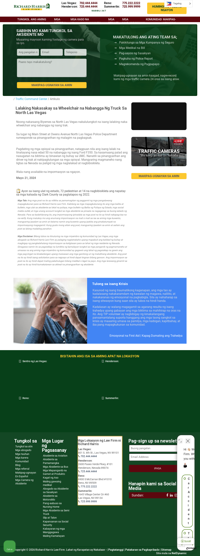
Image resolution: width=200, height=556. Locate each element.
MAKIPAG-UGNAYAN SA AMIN (159, 176)
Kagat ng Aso (50, 477)
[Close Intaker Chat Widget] (188, 438)
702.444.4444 (88, 3)
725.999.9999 (131, 6)
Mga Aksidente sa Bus (55, 466)
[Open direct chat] (180, 438)
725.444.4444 (88, 6)
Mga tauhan (22, 454)
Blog (17, 465)
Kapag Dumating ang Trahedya (162, 335)
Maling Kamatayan (54, 535)
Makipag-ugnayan (25, 472)
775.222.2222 (131, 3)
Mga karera (21, 457)
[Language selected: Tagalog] (178, 3)
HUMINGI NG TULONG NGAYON (167, 8)
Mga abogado (23, 450)
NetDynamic (179, 553)
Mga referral (22, 468)
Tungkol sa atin (24, 446)
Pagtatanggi (116, 549)
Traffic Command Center (31, 99)
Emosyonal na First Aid (125, 335)
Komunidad (22, 461)
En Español (21, 476)
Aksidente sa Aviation (55, 455)
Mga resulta (114, 21)
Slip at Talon (50, 517)
